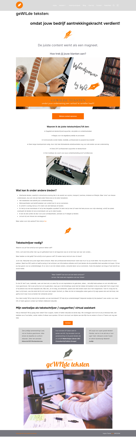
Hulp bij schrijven (74, 5)
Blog (84, 5)
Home (55, 5)
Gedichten (107, 5)
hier (45, 224)
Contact (99, 5)
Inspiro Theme (107, 436)
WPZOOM (117, 436)
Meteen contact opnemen (68, 119)
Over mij (91, 5)
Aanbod (62, 5)
